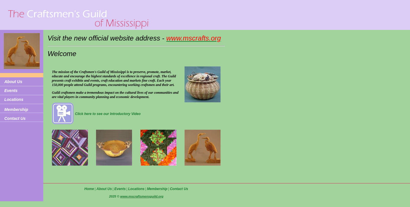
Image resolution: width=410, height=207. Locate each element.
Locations (13, 99)
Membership (16, 109)
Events (11, 90)
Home (89, 189)
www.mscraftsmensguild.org (141, 196)
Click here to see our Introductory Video (108, 114)
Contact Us (15, 118)
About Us (13, 81)
